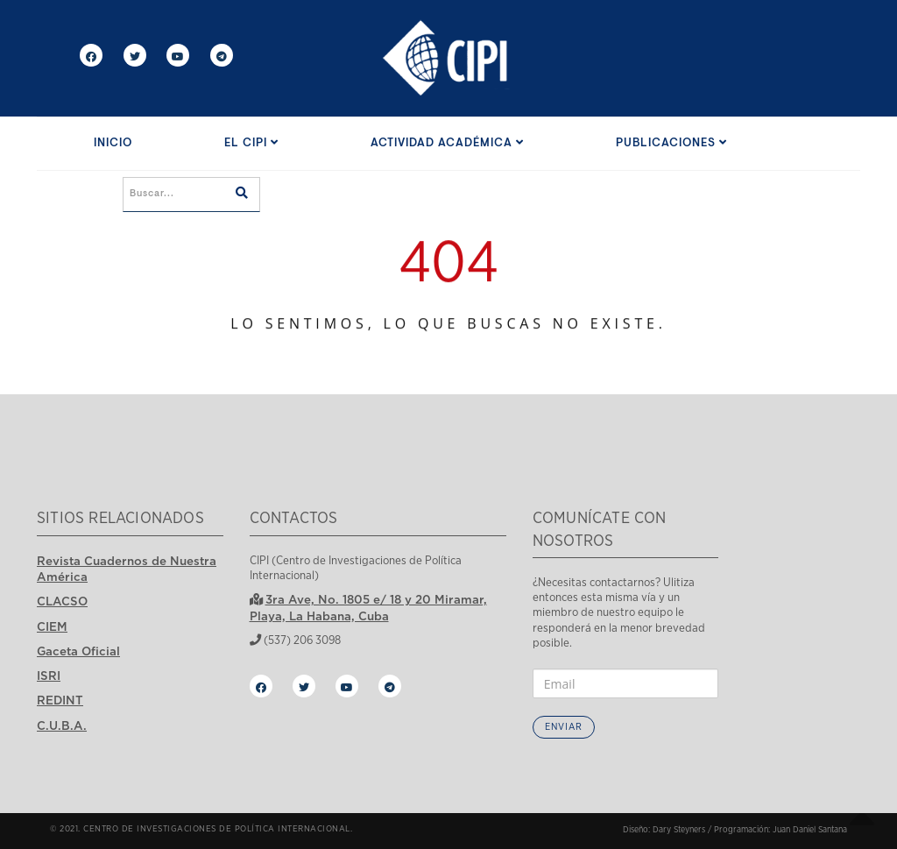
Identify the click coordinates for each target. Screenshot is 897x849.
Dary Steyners (679, 829)
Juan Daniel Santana (810, 829)
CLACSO (62, 601)
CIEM (52, 626)
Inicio (113, 143)
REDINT (60, 700)
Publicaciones (671, 143)
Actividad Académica (447, 143)
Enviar (564, 727)
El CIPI (251, 143)
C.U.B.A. (62, 725)
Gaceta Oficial (78, 651)
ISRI (48, 675)
